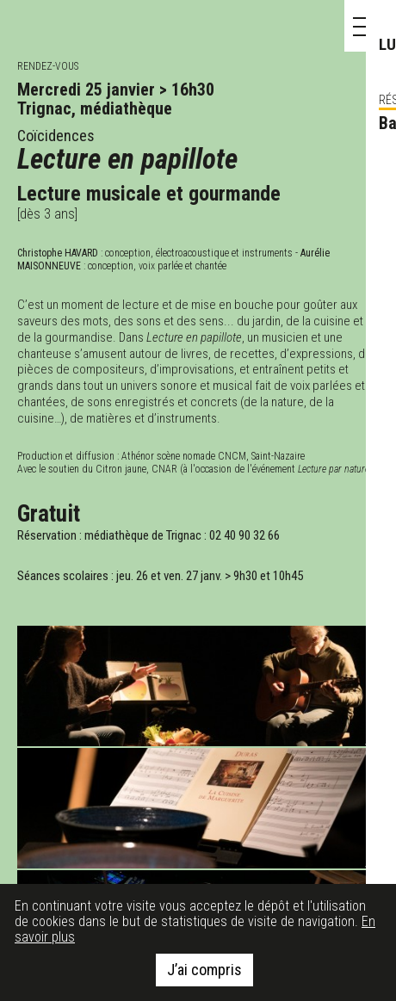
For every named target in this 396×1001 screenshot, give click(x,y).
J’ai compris (204, 970)
